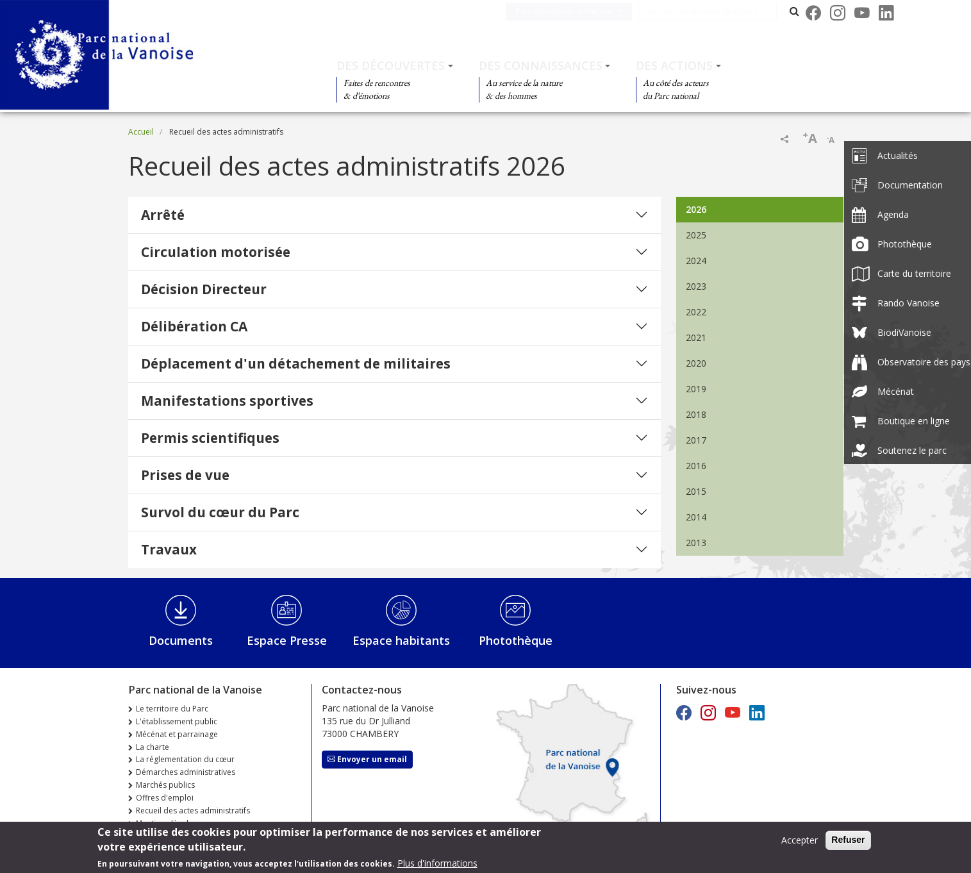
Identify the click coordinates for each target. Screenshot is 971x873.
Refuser (848, 840)
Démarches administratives (185, 772)
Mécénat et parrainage (177, 734)
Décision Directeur (204, 289)
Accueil (141, 131)
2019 (696, 389)
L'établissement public (176, 721)
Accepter (799, 840)
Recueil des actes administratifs (193, 810)
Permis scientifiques (210, 438)
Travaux (169, 549)
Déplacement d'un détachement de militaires (296, 363)
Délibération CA (194, 326)
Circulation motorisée (215, 252)
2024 (696, 260)
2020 (696, 363)
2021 (696, 337)
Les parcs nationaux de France (718, 11)
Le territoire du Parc (172, 708)
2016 (696, 466)
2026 (696, 209)
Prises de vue (185, 475)
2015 (696, 491)
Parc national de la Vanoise (580, 11)
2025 (696, 235)
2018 (696, 414)
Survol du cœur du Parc (220, 512)
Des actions (674, 65)
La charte (152, 747)
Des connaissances (540, 65)
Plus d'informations (437, 863)
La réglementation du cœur (185, 759)
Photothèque (515, 640)
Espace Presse (287, 640)
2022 (696, 312)
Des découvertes (390, 65)
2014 (696, 517)
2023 (696, 286)
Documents (181, 640)
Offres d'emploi (165, 797)
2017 (696, 440)
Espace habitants (401, 640)
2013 (696, 542)
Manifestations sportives (227, 401)
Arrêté (163, 215)
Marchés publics (165, 784)
